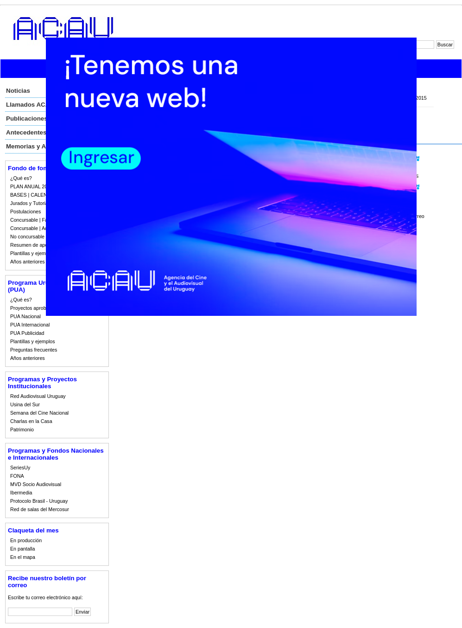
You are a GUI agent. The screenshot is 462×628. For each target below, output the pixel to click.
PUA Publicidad (27, 333)
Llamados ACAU (30, 104)
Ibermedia (21, 492)
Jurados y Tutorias (30, 203)
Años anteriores (27, 261)
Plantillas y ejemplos (32, 253)
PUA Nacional (25, 316)
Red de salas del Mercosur (39, 509)
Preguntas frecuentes (33, 349)
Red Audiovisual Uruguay (38, 396)
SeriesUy (20, 467)
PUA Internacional (30, 324)
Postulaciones (25, 211)
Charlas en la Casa (31, 421)
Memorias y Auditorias (39, 146)
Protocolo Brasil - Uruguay (39, 501)
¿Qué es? (21, 178)
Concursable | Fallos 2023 (39, 220)
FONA (17, 476)
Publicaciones (27, 118)
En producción (26, 540)
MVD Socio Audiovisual (35, 484)
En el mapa (22, 557)
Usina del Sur (25, 404)
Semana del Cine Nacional (39, 413)
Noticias (18, 90)
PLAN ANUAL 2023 (31, 186)
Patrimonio (22, 429)
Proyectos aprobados (33, 308)
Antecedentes (26, 132)
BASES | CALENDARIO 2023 (42, 195)
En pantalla (22, 548)
